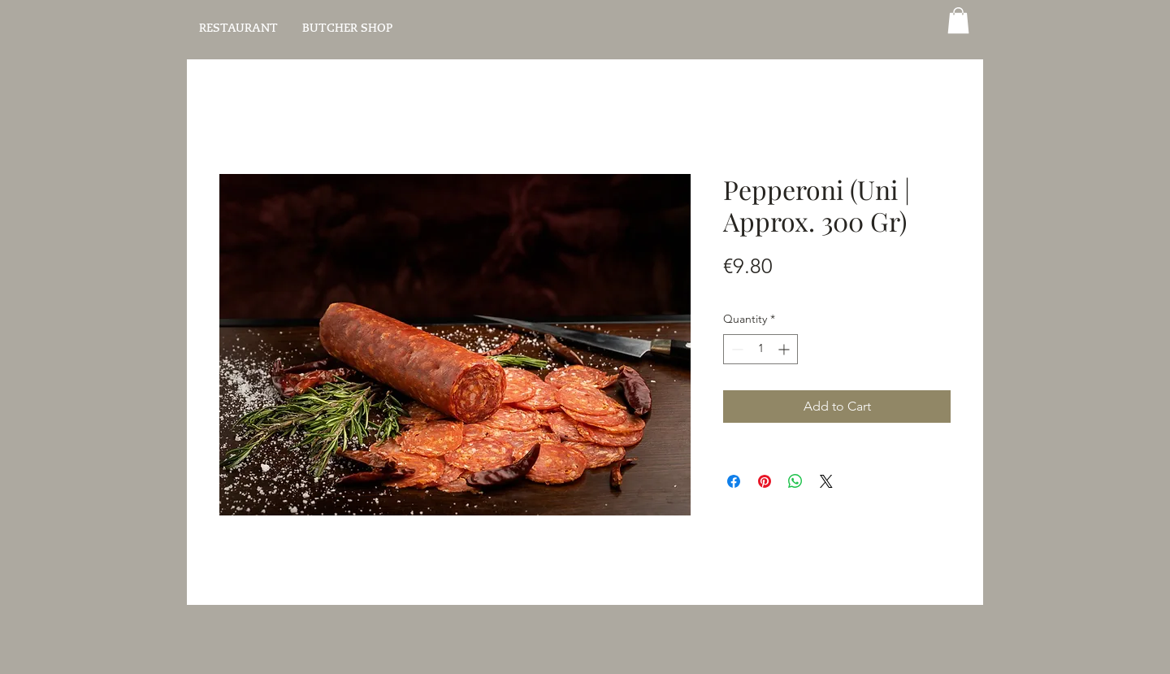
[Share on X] (826, 481)
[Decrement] (736, 349)
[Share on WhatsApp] (795, 481)
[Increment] (785, 349)
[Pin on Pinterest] (764, 481)
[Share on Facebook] (733, 481)
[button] (958, 20)
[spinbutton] (760, 349)
